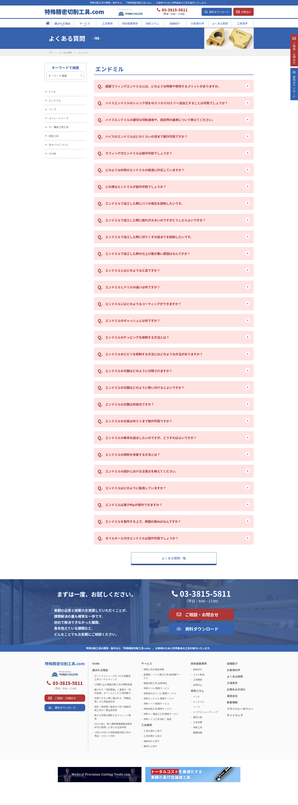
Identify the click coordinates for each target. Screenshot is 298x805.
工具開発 (197, 679)
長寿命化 (197, 669)
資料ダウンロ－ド (294, 96)
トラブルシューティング (205, 712)
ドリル (52, 91)
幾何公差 (197, 717)
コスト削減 (198, 674)
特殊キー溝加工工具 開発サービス (161, 713)
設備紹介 (232, 663)
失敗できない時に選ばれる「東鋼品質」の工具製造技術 (112, 699)
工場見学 (232, 683)
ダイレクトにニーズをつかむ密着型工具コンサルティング (112, 677)
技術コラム (197, 691)
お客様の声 (233, 670)
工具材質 (197, 722)
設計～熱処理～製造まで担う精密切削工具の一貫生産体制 (112, 708)
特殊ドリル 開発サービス (156, 688)
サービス (146, 663)
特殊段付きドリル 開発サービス (160, 693)
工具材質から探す (153, 735)
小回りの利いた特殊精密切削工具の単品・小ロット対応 (112, 734)
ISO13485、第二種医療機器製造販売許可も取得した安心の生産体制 (113, 725)
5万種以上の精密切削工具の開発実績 (113, 684)
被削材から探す (152, 741)
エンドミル (55, 100)
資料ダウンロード (219, 12)
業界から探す (150, 746)
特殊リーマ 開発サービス (156, 703)
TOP (51, 52)
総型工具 (54, 136)
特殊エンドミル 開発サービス (159, 698)
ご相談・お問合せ (202, 614)
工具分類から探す (153, 730)
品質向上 (197, 684)
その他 (52, 153)
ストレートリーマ (58, 118)
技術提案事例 (199, 663)
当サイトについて (58, 144)
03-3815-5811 (205, 593)
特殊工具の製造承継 (154, 669)
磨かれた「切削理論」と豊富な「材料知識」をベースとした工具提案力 (112, 691)
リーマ (52, 109)
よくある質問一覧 (174, 558)
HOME (96, 663)
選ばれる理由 (100, 670)
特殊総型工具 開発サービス (158, 708)
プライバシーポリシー (240, 709)
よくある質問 (65, 52)
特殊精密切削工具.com (74, 11)
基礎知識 (197, 732)
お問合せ (246, 12)
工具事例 (146, 725)
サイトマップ (235, 715)
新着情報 (232, 702)
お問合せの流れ (236, 689)
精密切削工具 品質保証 (155, 683)
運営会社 (232, 696)
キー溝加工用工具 (58, 127)
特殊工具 (197, 727)
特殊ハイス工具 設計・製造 (158, 719)
